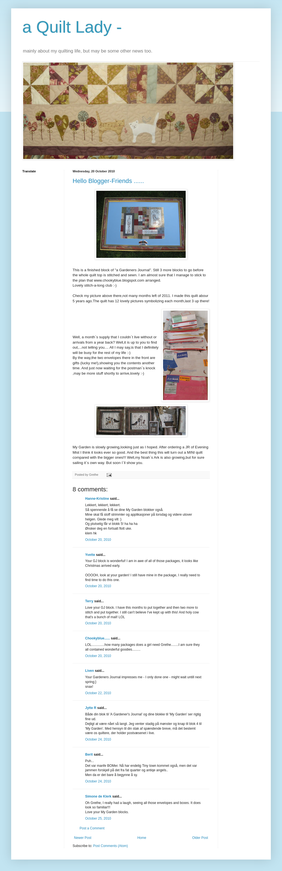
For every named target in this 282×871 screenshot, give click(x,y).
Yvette (90, 555)
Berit (89, 754)
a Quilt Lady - (72, 27)
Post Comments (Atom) (110, 846)
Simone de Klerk (98, 796)
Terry (89, 601)
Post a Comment (92, 828)
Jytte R (90, 708)
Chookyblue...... (97, 638)
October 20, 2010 (98, 540)
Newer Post (82, 838)
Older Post (200, 838)
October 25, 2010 (98, 818)
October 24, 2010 (98, 739)
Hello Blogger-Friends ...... (108, 180)
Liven (89, 671)
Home (141, 838)
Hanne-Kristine (97, 499)
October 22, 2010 (98, 693)
